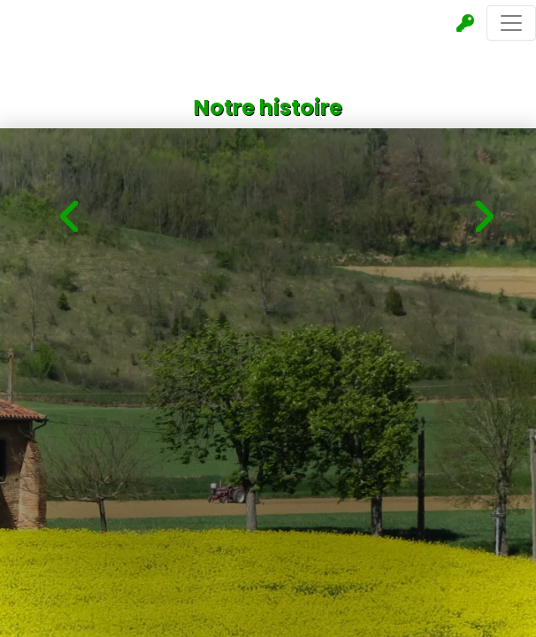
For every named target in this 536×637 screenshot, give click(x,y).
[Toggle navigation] (511, 23)
